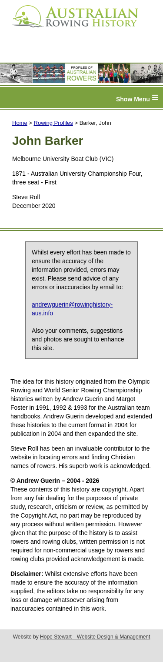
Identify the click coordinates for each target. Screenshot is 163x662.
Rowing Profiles (53, 123)
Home (19, 123)
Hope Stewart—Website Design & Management (95, 637)
